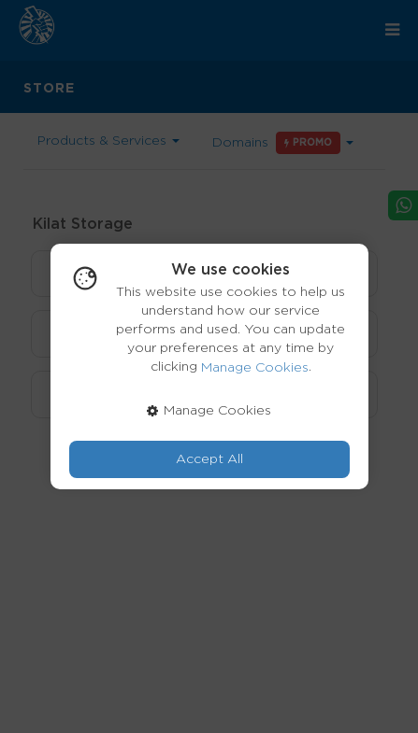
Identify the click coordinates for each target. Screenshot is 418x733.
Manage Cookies (255, 367)
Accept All (209, 459)
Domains (282, 143)
